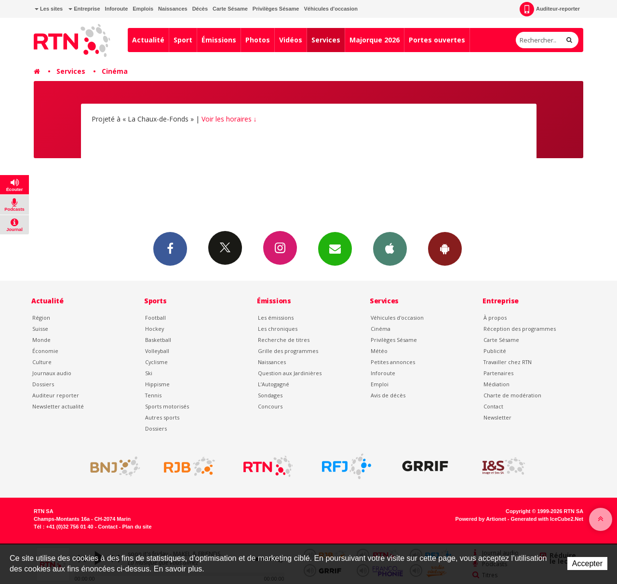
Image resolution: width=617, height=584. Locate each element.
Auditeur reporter (55, 395)
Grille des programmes (288, 351)
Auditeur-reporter (550, 9)
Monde (41, 340)
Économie (45, 351)
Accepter (587, 563)
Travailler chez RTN (507, 362)
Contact (493, 406)
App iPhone (390, 248)
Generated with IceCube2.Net (547, 519)
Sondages (270, 395)
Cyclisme (156, 362)
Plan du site (136, 527)
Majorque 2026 (374, 39)
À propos (495, 317)
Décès (200, 9)
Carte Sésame (230, 9)
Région (41, 317)
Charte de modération (512, 395)
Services (325, 39)
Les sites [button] (49, 9)
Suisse (40, 329)
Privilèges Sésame (276, 9)
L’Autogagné (273, 384)
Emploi (380, 384)
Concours (270, 406)
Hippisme (157, 384)
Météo (379, 351)
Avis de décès (388, 395)
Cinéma (115, 71)
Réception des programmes (519, 329)
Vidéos (290, 39)
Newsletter (497, 417)
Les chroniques (277, 329)
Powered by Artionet (481, 519)
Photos (257, 39)
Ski (148, 373)
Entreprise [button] (84, 9)
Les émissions (276, 317)
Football (155, 317)
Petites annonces (393, 362)
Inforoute (116, 9)
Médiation (496, 384)
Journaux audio (51, 373)
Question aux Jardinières (290, 373)
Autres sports (162, 417)
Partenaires (498, 373)
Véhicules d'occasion (330, 9)
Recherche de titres (283, 340)
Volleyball (157, 351)
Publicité (494, 351)
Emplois (143, 9)
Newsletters (335, 248)
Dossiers (43, 384)
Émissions (218, 39)
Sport (183, 39)
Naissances (173, 9)
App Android (445, 248)
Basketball (158, 340)
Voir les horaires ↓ (229, 118)
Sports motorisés (167, 406)
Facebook (170, 248)
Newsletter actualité (58, 406)
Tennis (153, 395)
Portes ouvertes (437, 39)
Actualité (148, 39)
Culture (42, 362)
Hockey (154, 329)
